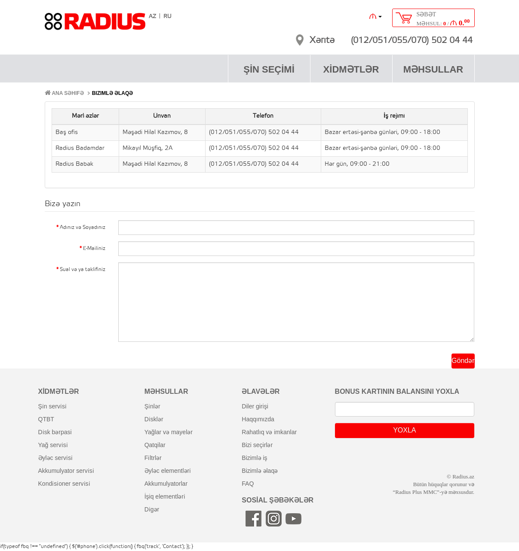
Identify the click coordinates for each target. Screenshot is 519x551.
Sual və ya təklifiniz (82, 269)
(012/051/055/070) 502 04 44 (412, 41)
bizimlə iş (254, 457)
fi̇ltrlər (153, 457)
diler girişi (255, 406)
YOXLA (404, 430)
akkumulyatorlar (165, 483)
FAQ (248, 483)
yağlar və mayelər (168, 432)
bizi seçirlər (257, 444)
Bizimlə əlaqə (112, 93)
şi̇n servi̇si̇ (52, 406)
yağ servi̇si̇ (53, 444)
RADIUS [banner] (95, 25)
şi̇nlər (152, 406)
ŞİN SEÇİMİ (269, 69)
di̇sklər (153, 419)
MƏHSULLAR (433, 69)
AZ (152, 16)
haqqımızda (258, 419)
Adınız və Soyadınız (82, 227)
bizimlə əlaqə (260, 470)
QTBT (46, 419)
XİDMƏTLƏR (351, 69)
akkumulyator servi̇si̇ (66, 470)
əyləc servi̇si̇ (55, 457)
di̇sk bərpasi (55, 432)
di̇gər (152, 509)
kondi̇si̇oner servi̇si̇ (64, 483)
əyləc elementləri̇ (167, 470)
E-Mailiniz (94, 248)
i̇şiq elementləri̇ (164, 496)
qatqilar (155, 444)
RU (167, 16)
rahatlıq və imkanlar (269, 432)
